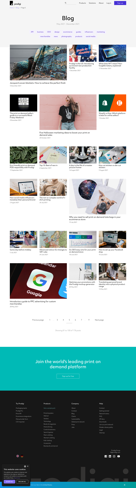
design (57, 32)
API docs (102, 419)
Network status (104, 414)
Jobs (72, 427)
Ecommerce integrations (23, 416)
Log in (109, 3)
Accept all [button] (9, 481)
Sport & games (48, 432)
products (78, 36)
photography (66, 36)
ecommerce (67, 32)
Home (12, 8)
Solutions (92, 3)
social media (90, 36)
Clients (73, 416)
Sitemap (102, 433)
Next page (99, 320)
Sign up (120, 3)
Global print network (78, 422)
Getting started (104, 411)
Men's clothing (48, 435)
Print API (18, 414)
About (101, 3)
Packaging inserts (21, 408)
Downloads (102, 422)
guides (78, 32)
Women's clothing (49, 438)
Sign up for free (68, 376)
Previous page (38, 320)
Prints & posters (48, 413)
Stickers (46, 419)
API (32, 32)
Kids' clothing (48, 440)
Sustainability (75, 419)
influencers (89, 32)
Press (73, 424)
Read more (17, 478)
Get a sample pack (49, 408)
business (40, 32)
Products (82, 3)
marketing (101, 32)
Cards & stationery (49, 429)
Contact (74, 411)
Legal (101, 430)
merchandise (45, 36)
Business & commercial (51, 446)
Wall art (46, 416)
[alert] (16, 475)
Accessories (47, 443)
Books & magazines (50, 424)
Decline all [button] (22, 481)
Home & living (48, 427)
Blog (17, 8)
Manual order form (22, 419)
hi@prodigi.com (115, 452)
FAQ (100, 416)
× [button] (27, 466)
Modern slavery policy (106, 427)
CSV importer (20, 422)
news (56, 36)
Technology (47, 421)
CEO (49, 32)
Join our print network (106, 424)
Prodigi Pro (19, 411)
